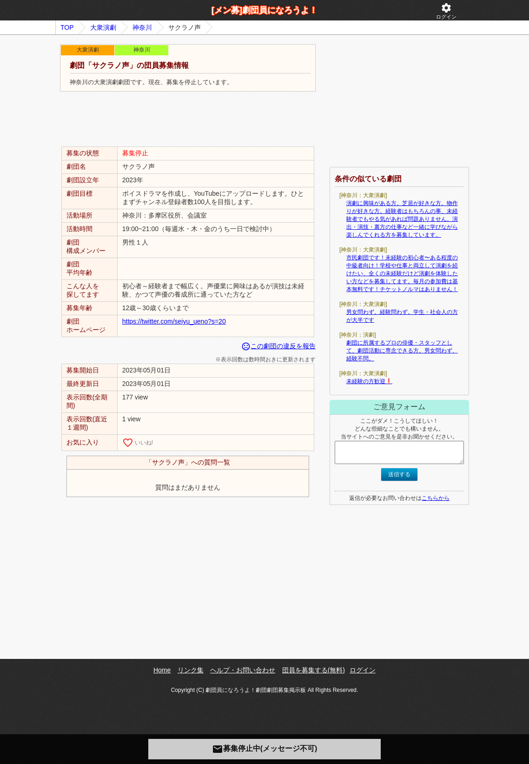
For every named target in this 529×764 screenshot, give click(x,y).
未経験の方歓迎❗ (369, 381)
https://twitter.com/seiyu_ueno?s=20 (174, 321)
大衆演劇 (103, 27)
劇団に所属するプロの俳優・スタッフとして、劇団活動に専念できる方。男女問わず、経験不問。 (402, 350)
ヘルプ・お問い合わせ (242, 670)
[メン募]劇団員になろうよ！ (264, 10)
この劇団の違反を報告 (278, 346)
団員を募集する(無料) (313, 670)
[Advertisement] (187, 119)
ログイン (446, 11)
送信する (399, 474)
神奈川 (142, 27)
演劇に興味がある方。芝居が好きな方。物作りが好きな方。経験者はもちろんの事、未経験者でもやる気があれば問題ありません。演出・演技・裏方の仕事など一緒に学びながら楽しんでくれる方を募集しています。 (402, 219)
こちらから (436, 498)
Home (162, 670)
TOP (67, 27)
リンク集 (191, 670)
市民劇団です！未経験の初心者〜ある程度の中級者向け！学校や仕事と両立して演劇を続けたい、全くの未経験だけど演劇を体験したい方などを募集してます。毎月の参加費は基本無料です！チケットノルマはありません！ (402, 273)
